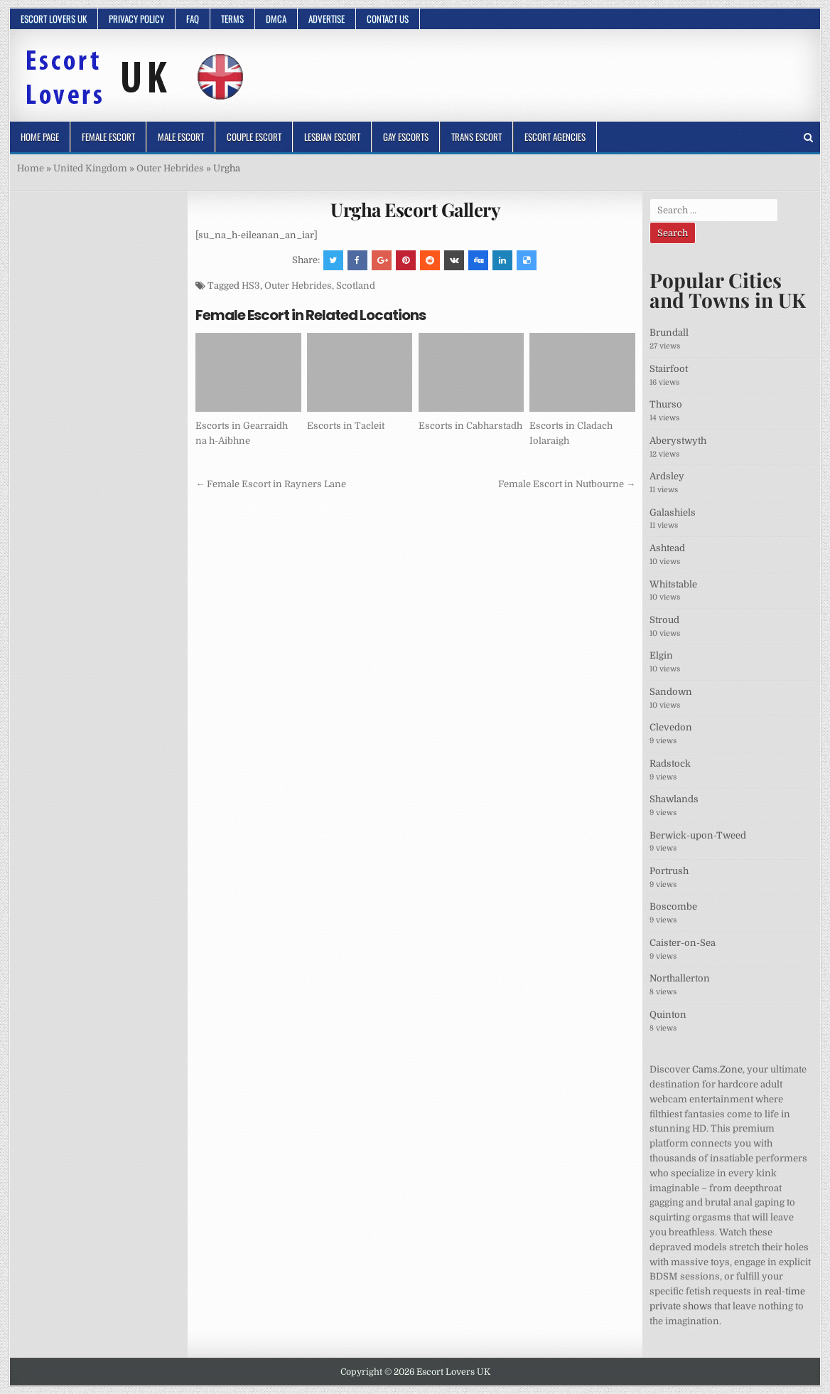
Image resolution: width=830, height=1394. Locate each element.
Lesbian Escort (332, 136)
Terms (232, 18)
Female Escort (108, 136)
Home (30, 168)
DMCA (276, 18)
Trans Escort (476, 136)
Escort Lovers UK (54, 18)
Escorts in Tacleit (345, 425)
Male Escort (181, 136)
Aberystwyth (678, 440)
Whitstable (673, 584)
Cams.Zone (717, 1069)
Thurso (666, 404)
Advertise (326, 18)
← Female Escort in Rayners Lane (270, 484)
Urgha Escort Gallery (415, 209)
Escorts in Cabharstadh (470, 425)
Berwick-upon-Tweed (698, 835)
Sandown (671, 691)
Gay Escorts (406, 136)
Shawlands (674, 799)
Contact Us (388, 18)
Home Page (40, 136)
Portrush (669, 871)
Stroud (664, 619)
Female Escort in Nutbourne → (566, 484)
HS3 (251, 285)
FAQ (192, 18)
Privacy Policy (136, 18)
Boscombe (673, 906)
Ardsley (667, 476)
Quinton (668, 1014)
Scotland (355, 285)
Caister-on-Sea (683, 942)
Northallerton (680, 978)
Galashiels (673, 512)
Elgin (661, 655)
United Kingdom (90, 168)
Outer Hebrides (170, 168)
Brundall (669, 332)
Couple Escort (254, 136)
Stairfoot (669, 368)
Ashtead (667, 548)
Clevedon (671, 727)
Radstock (670, 763)
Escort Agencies (555, 136)
